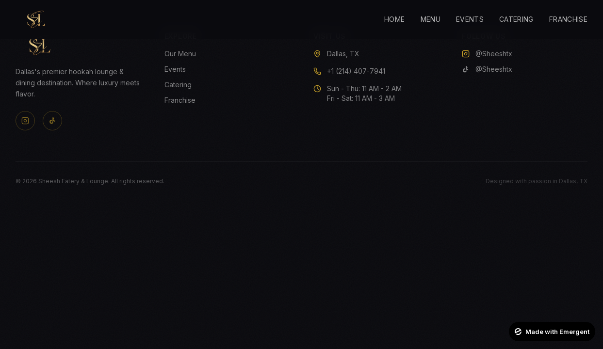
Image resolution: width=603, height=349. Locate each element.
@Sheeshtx (487, 53)
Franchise (568, 19)
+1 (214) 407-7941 (356, 71)
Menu (430, 19)
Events (470, 19)
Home (394, 19)
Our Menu (180, 53)
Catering (516, 19)
